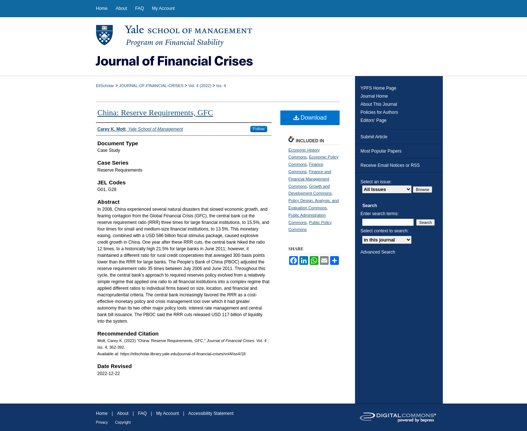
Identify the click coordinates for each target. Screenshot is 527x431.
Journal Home (374, 96)
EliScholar (105, 85)
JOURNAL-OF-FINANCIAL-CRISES (151, 85)
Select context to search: (384, 230)
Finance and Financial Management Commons (309, 178)
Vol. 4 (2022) (199, 85)
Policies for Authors (379, 112)
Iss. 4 (221, 85)
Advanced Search (377, 252)
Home (102, 413)
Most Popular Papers (380, 151)
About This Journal (378, 104)
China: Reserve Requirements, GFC (155, 112)
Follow (259, 129)
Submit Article (373, 136)
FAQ (142, 413)
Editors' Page (373, 120)
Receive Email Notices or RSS (390, 165)
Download (310, 118)
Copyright (123, 422)
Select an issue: (376, 181)
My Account (167, 413)
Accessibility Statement (210, 413)
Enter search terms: (379, 213)
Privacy (102, 422)
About (122, 413)
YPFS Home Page (378, 88)
